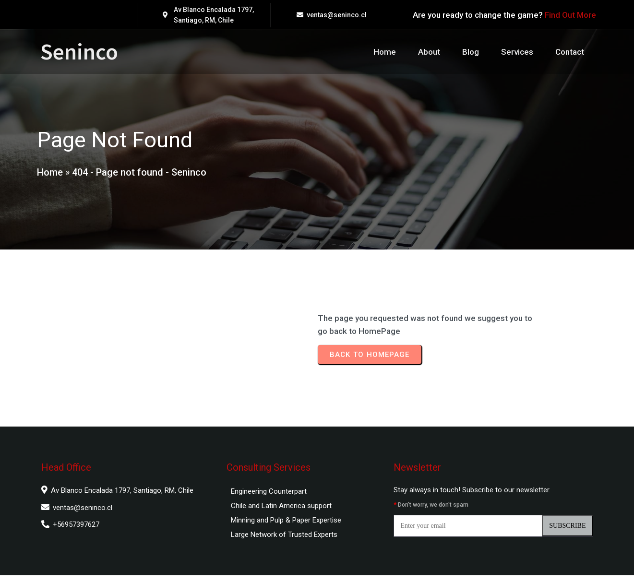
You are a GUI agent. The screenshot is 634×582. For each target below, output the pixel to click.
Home (49, 175)
